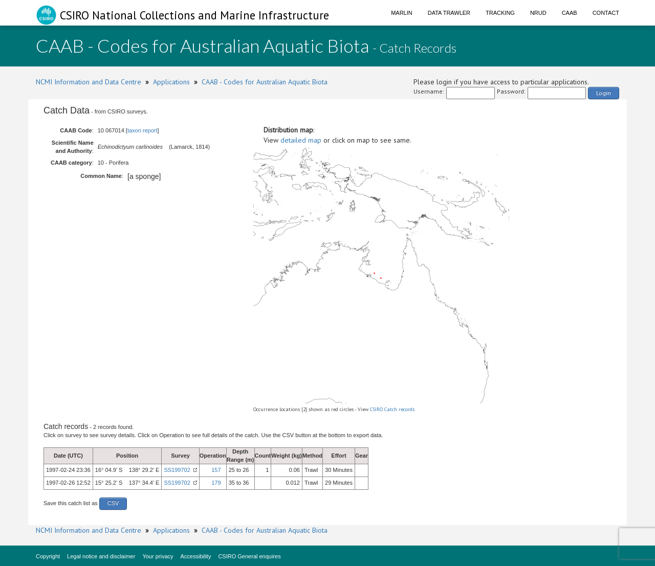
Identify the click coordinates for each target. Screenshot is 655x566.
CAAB (569, 13)
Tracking (500, 13)
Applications (171, 81)
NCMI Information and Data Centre (88, 81)
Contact (606, 13)
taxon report (142, 130)
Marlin (401, 13)
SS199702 (177, 470)
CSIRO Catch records (392, 409)
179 (216, 483)
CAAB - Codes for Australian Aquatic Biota (265, 81)
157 (216, 470)
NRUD (538, 13)
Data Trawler (449, 13)
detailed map (300, 140)
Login (603, 93)
